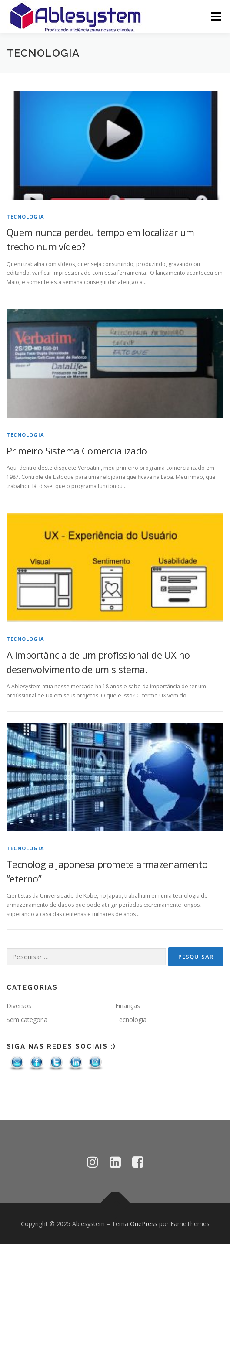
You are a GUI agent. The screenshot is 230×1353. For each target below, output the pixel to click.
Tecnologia (25, 216)
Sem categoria (27, 1019)
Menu (215, 16)
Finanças (127, 1005)
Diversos (19, 1005)
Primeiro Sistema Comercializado (77, 450)
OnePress (143, 1224)
